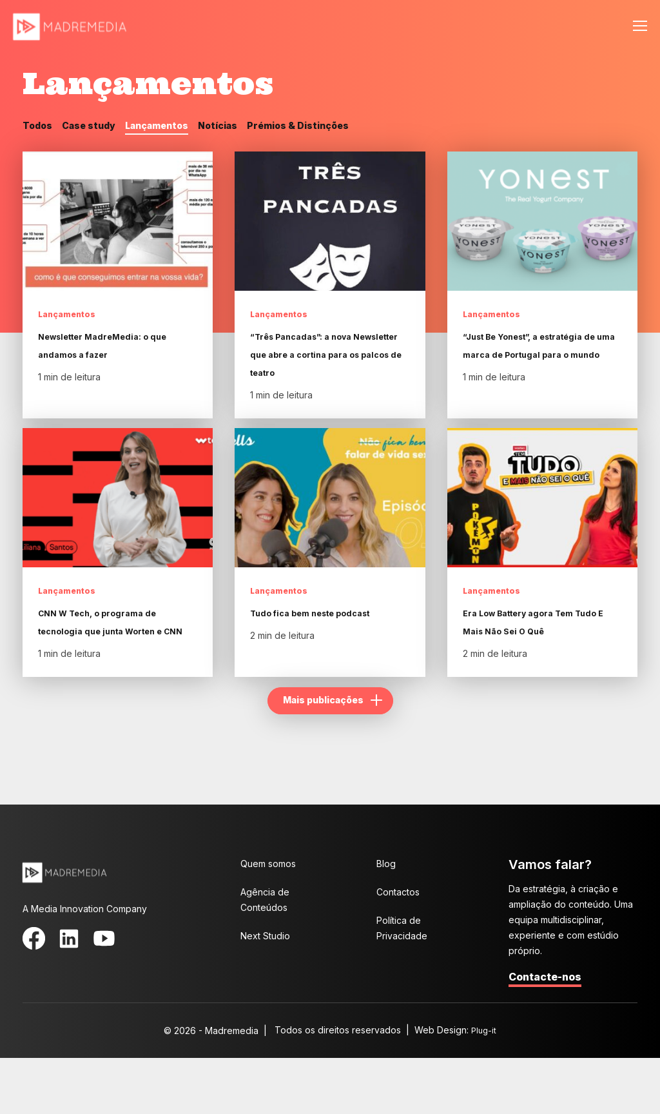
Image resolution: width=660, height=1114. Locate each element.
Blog (386, 919)
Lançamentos (172, 125)
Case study (96, 125)
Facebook (30, 991)
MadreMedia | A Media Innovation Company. (70, 26)
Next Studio (265, 991)
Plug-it (484, 1085)
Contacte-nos (545, 1032)
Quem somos (268, 919)
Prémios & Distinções (329, 125)
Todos (39, 125)
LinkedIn (58, 991)
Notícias (239, 125)
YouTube (87, 991)
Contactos (398, 948)
